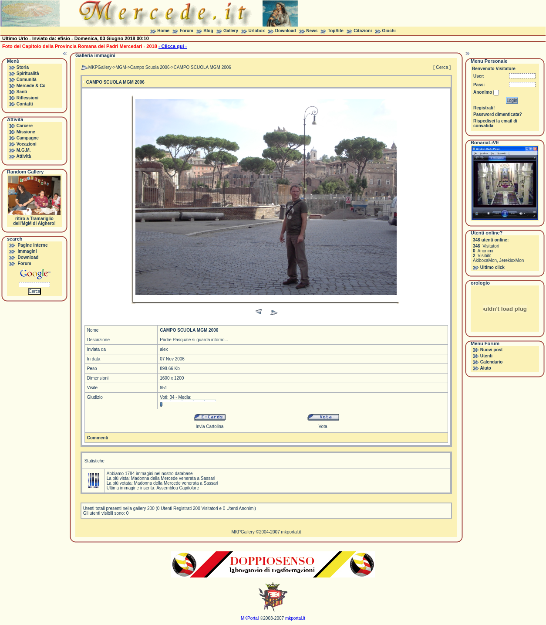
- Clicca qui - (172, 46)
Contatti (25, 104)
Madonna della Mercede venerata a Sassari (173, 478)
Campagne (28, 138)
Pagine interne (33, 245)
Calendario (491, 362)
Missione (26, 131)
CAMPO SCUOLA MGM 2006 (202, 67)
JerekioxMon (511, 260)
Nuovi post (491, 349)
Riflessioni (28, 97)
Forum (186, 30)
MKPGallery (99, 67)
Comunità (27, 79)
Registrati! (484, 107)
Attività (23, 156)
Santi (22, 91)
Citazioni (363, 30)
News (311, 30)
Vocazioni (27, 144)
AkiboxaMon (485, 260)
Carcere (25, 125)
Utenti (486, 355)
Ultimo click (492, 267)
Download (285, 30)
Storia (23, 67)
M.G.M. (24, 150)
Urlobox (257, 30)
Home (163, 30)
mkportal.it (291, 532)
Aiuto (485, 368)
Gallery (230, 30)
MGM (120, 67)
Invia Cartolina (209, 426)
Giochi (389, 30)
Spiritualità (28, 73)
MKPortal (250, 618)
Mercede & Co (31, 85)
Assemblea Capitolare (177, 488)
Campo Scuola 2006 (150, 67)
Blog (208, 30)
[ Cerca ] (442, 67)
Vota (323, 426)
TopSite (336, 30)
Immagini (27, 251)
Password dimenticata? (497, 114)
